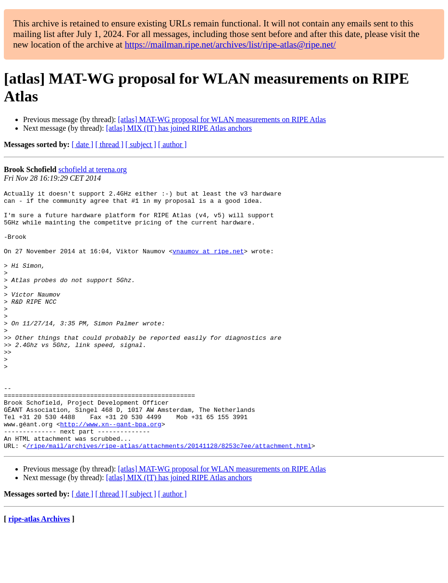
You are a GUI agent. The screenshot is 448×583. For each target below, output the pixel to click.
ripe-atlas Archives (39, 571)
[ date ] (82, 144)
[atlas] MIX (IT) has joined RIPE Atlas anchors (178, 128)
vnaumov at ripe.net (208, 264)
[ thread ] (109, 144)
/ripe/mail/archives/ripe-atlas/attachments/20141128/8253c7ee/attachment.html (168, 497)
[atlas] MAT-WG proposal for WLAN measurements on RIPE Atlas (222, 119)
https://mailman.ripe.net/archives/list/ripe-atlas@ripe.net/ (230, 44)
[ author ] (172, 144)
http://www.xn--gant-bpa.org (111, 471)
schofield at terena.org (93, 169)
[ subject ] (140, 144)
